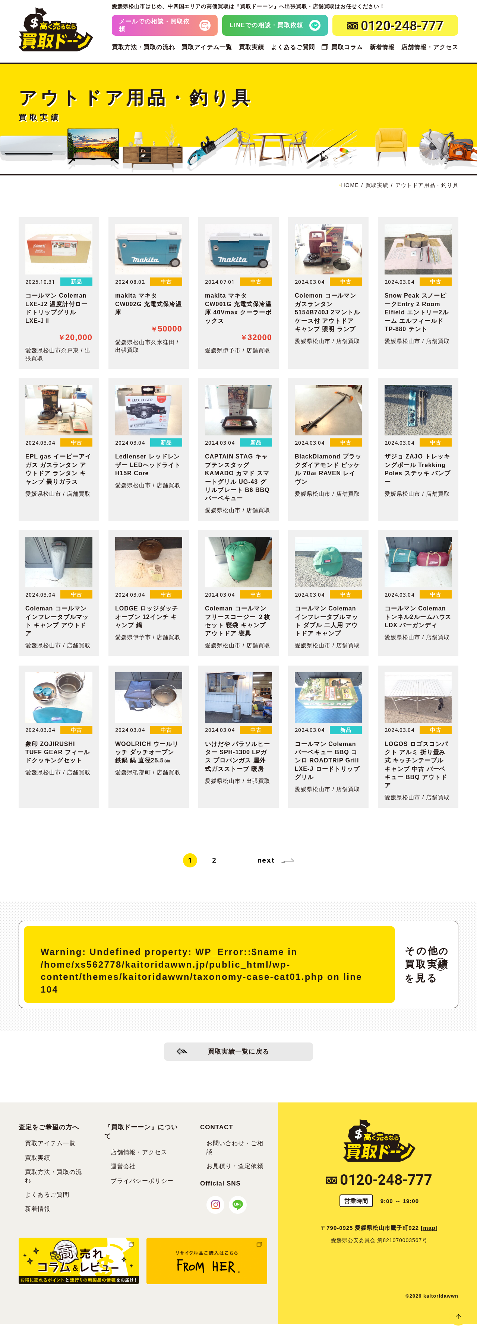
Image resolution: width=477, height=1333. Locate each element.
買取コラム (347, 47)
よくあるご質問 (293, 47)
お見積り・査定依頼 (234, 1166)
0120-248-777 (379, 1180)
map (429, 1228)
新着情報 (382, 47)
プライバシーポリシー (142, 1181)
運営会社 (123, 1166)
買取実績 (251, 47)
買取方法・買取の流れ (143, 47)
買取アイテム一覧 (206, 47)
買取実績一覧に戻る (238, 1053)
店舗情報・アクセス (429, 47)
